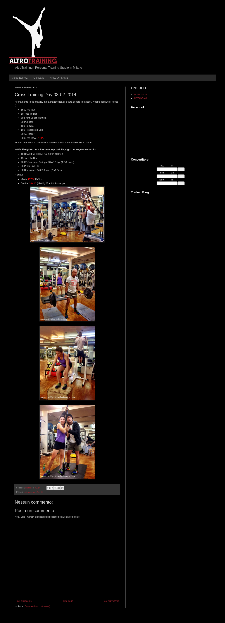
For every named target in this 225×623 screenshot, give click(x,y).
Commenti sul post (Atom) (37, 606)
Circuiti (40, 492)
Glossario (38, 77)
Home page (67, 601)
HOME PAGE (140, 94)
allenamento (30, 492)
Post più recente (24, 601)
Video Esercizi (20, 77)
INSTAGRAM (140, 98)
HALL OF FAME (59, 77)
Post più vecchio (111, 601)
